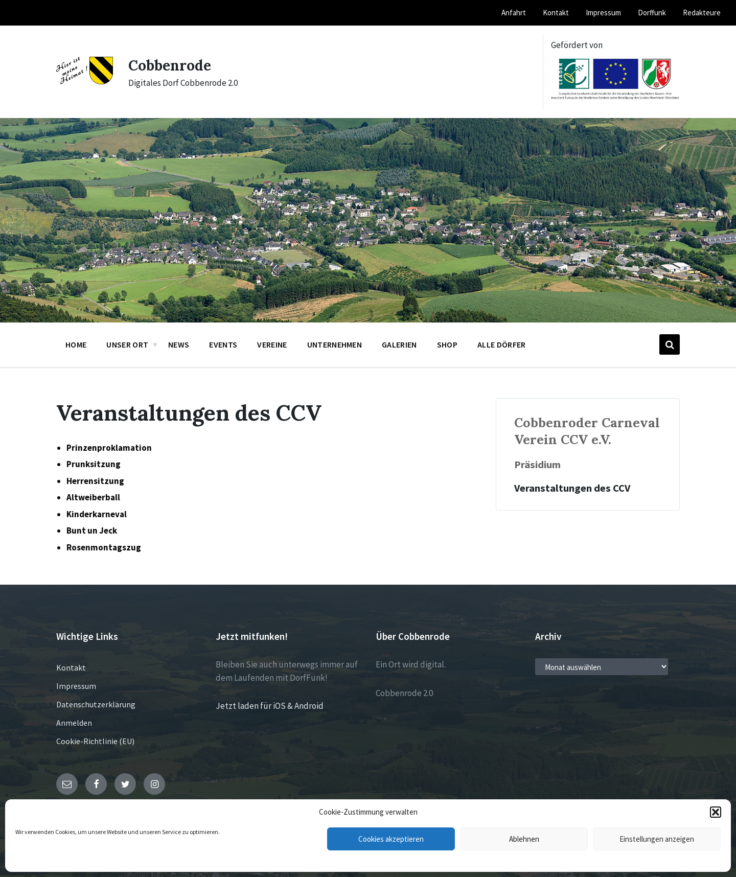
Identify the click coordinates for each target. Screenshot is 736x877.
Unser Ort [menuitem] (127, 344)
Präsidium (537, 464)
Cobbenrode (172, 65)
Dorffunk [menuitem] (652, 12)
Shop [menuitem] (447, 344)
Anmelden (74, 723)
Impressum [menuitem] (603, 12)
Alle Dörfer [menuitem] (501, 344)
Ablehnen (524, 839)
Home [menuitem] (75, 344)
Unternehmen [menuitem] (334, 344)
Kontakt (71, 667)
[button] (715, 812)
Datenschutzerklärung (95, 704)
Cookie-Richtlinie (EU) (95, 741)
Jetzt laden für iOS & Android (270, 705)
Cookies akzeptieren (391, 839)
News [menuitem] (178, 344)
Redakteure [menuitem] (702, 12)
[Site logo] (84, 81)
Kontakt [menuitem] (556, 12)
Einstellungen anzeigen (656, 839)
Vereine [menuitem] (272, 344)
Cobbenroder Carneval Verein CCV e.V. (587, 431)
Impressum (76, 686)
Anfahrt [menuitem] (513, 12)
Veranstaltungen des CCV (572, 488)
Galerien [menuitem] (399, 344)
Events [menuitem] (223, 344)
